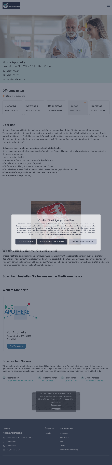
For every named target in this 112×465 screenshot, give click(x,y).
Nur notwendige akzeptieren (52, 242)
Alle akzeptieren (26, 242)
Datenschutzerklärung (66, 234)
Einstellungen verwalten (82, 242)
